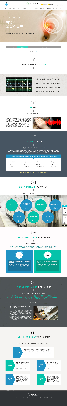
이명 (30, 8)
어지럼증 (24, 8)
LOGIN (60, 0)
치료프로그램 (11, 47)
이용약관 (14, 390)
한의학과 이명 (44, 47)
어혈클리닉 (49, 8)
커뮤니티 (61, 8)
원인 (33, 47)
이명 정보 (55, 47)
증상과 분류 (22, 47)
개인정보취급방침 (8, 390)
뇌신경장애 (36, 8)
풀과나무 (6, 8)
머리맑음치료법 (12, 8)
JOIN (62, 0)
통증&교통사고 (42, 8)
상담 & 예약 (55, 8)
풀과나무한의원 (32, 4)
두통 (18, 8)
